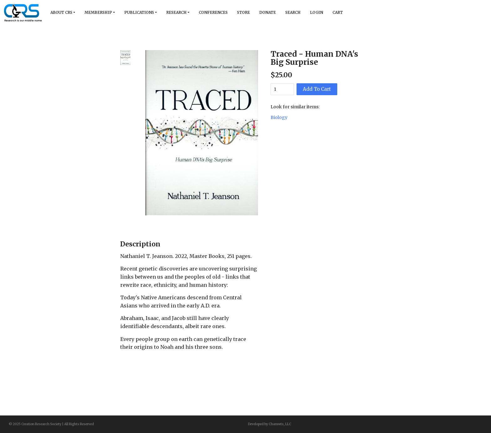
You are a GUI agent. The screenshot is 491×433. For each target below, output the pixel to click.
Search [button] (293, 12)
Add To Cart (317, 89)
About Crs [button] (61, 12)
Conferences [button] (213, 12)
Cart (338, 12)
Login (316, 12)
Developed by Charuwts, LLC (269, 424)
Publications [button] (139, 12)
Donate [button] (267, 12)
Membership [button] (98, 12)
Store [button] (243, 12)
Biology (279, 117)
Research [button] (176, 12)
